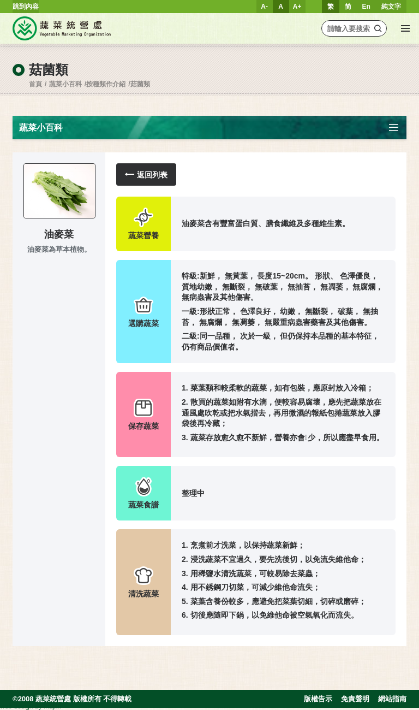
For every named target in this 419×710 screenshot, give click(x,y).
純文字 (391, 6)
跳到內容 (26, 6)
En (366, 6)
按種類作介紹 (105, 84)
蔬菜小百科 (65, 84)
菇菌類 (140, 84)
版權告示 (318, 698)
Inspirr (53, 706)
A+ (297, 6)
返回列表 (146, 174)
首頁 (35, 84)
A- (264, 6)
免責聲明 (355, 698)
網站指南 (392, 698)
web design (16, 706)
